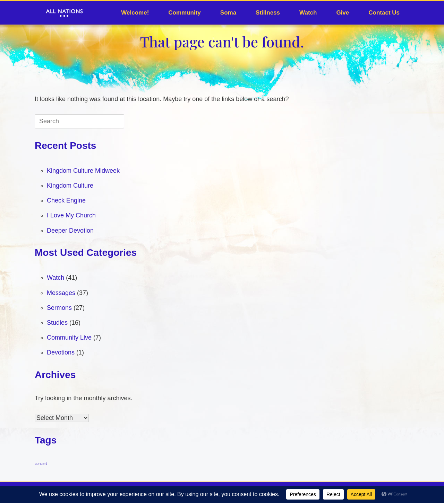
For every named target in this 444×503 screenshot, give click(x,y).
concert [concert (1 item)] (41, 463)
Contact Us (384, 12)
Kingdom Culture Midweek (83, 170)
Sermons (59, 307)
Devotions (61, 352)
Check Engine (66, 200)
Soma (228, 12)
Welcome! (135, 12)
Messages (61, 292)
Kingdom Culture (70, 185)
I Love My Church (71, 215)
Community (184, 12)
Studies (57, 322)
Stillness (268, 12)
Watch (308, 12)
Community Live (69, 337)
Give (342, 12)
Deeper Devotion (70, 230)
